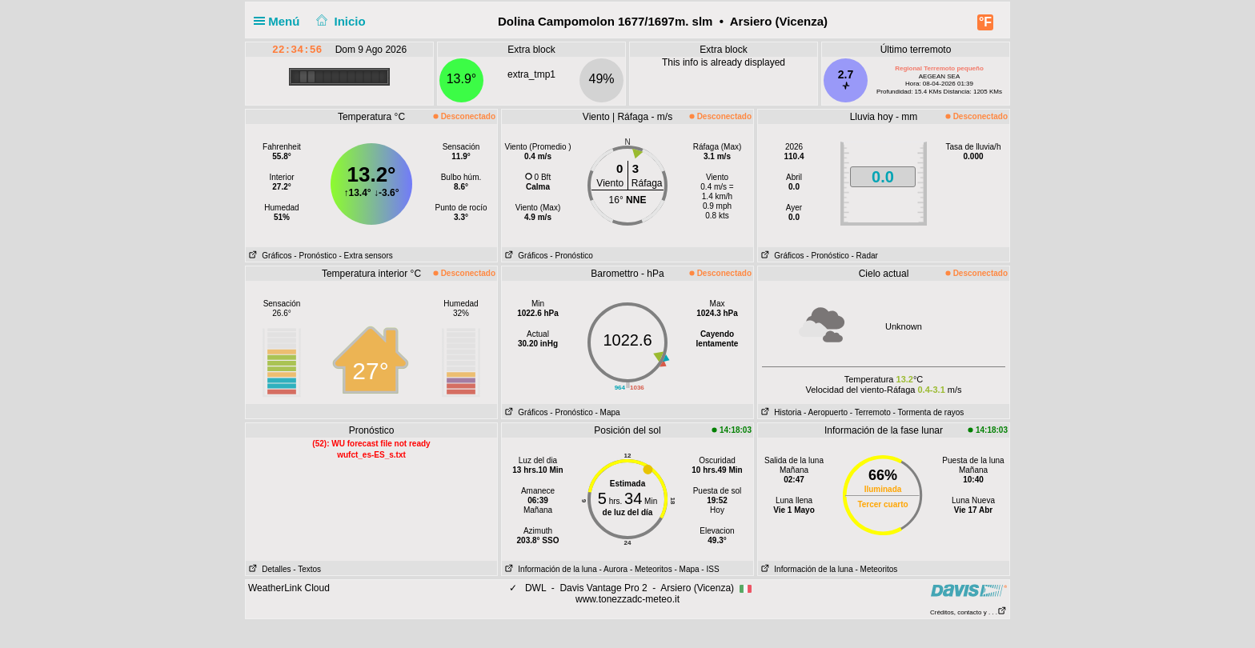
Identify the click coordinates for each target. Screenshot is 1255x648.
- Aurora (613, 569)
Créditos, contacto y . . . (968, 612)
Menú (280, 21)
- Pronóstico (315, 255)
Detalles (268, 569)
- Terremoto (870, 412)
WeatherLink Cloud (289, 588)
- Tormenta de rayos (928, 412)
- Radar (865, 255)
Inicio (339, 21)
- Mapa (607, 412)
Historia (779, 412)
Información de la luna (549, 569)
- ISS (710, 569)
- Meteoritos (651, 569)
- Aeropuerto (826, 412)
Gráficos (269, 255)
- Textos (307, 569)
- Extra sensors (366, 255)
